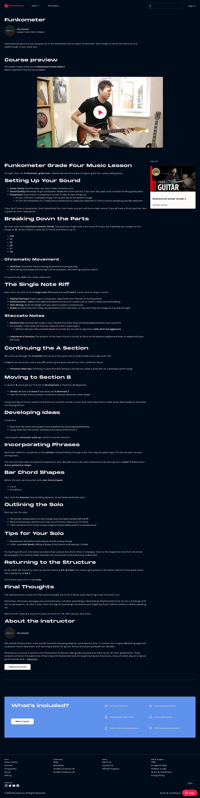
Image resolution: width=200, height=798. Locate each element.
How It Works (11, 762)
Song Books (10, 769)
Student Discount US (64, 772)
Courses (8, 765)
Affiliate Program (110, 769)
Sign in (192, 6)
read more (32, 659)
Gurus (7, 772)
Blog (55, 762)
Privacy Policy (158, 775)
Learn (35, 5)
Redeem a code (158, 769)
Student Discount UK (64, 769)
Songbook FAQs (159, 765)
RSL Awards (23, 29)
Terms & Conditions (161, 772)
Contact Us (107, 765)
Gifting (7, 775)
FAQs (153, 762)
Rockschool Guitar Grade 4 (169, 199)
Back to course (22, 721)
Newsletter (58, 765)
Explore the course (17, 667)
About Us (106, 762)
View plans (53, 5)
